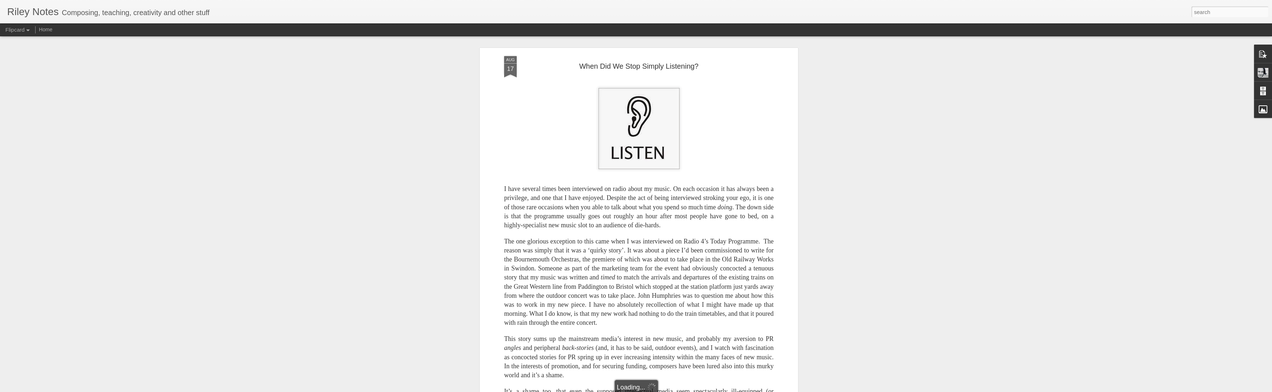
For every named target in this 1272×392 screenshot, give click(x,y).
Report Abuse (680, 388)
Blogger (658, 388)
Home (45, 29)
